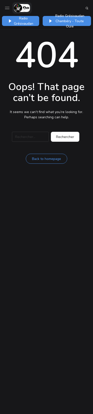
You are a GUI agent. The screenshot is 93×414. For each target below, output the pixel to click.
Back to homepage (46, 158)
